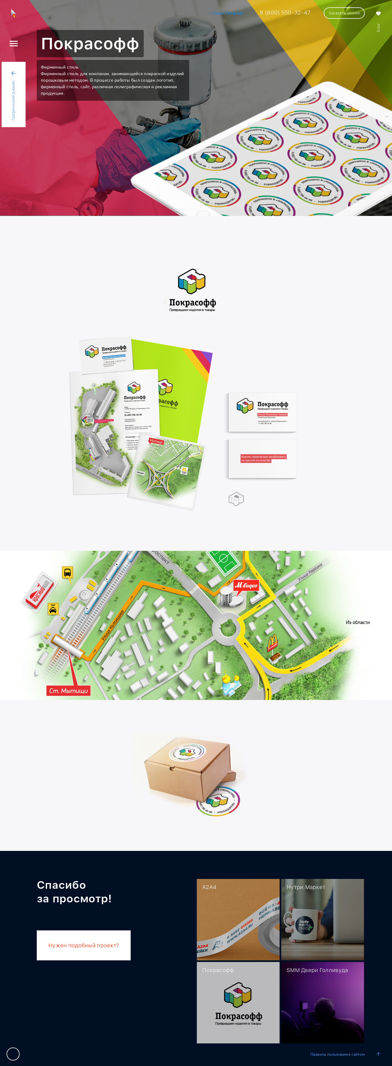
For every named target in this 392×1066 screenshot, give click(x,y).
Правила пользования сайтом (337, 1054)
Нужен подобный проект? (83, 945)
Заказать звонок (344, 13)
